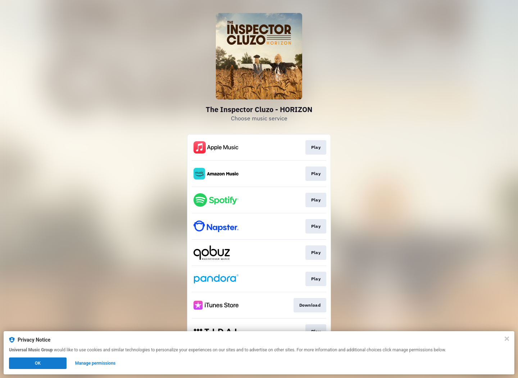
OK (38, 363)
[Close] (507, 338)
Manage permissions (95, 363)
